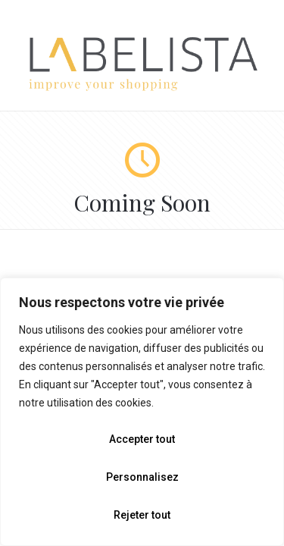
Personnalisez (142, 477)
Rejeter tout (142, 515)
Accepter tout (142, 439)
